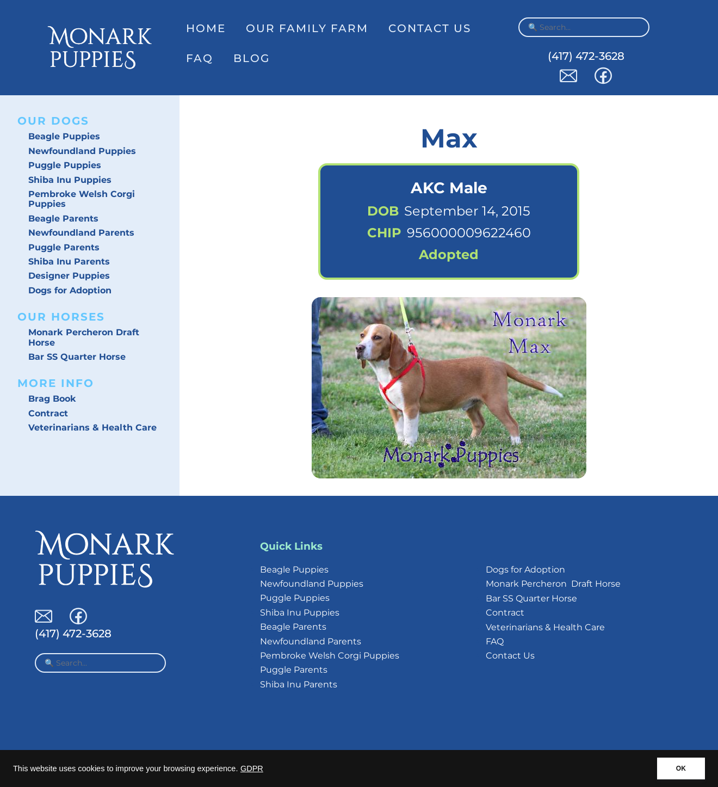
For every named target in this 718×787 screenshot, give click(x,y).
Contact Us (429, 28)
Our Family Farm (307, 28)
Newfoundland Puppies (82, 151)
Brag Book (52, 398)
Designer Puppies (69, 275)
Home (206, 28)
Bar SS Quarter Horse (77, 357)
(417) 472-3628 (586, 56)
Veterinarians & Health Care (92, 427)
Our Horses (61, 316)
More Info (55, 383)
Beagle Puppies (64, 136)
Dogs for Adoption (70, 290)
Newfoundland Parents (81, 233)
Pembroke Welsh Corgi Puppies (81, 199)
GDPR (251, 768)
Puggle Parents (64, 247)
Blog (251, 58)
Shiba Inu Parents (69, 261)
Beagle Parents (63, 218)
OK (681, 768)
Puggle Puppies (64, 165)
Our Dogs (53, 120)
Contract (48, 413)
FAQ (199, 58)
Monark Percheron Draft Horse (83, 337)
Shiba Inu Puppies (70, 180)
